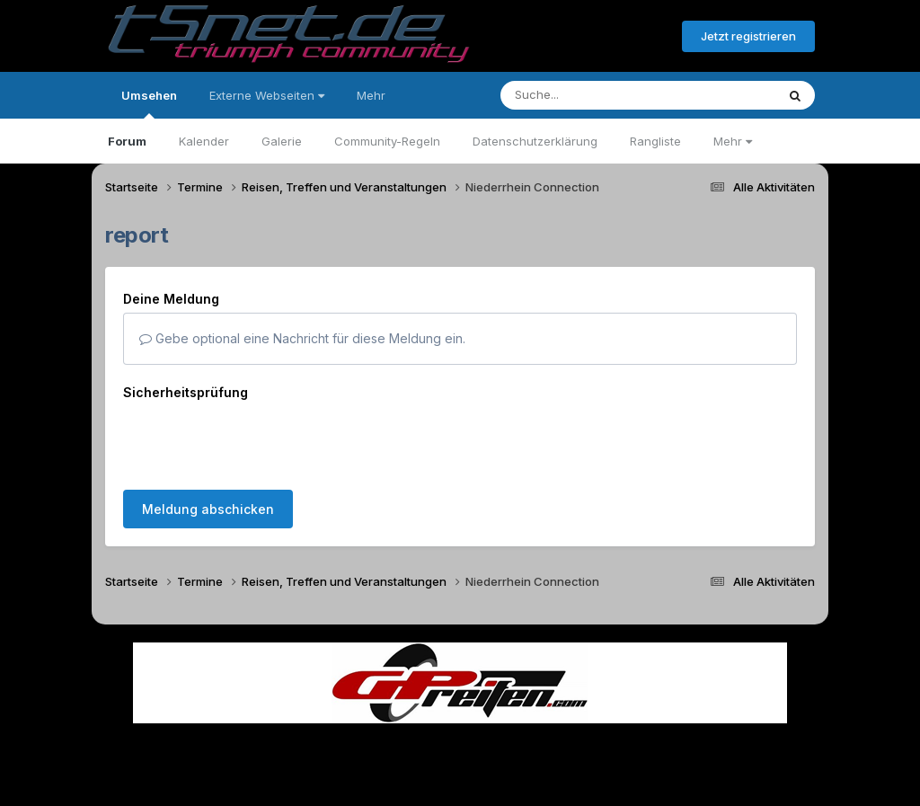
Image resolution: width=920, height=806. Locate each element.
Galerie (281, 141)
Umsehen (149, 103)
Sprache (287, 741)
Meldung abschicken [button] (208, 439)
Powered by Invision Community (460, 779)
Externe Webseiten (266, 95)
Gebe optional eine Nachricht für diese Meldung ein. (302, 338)
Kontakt (575, 741)
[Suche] (601, 95)
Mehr (732, 141)
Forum (127, 141)
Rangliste (655, 141)
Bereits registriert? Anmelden (570, 37)
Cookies (638, 741)
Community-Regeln (387, 141)
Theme (361, 741)
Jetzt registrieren (748, 36)
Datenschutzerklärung (535, 141)
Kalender (204, 141)
